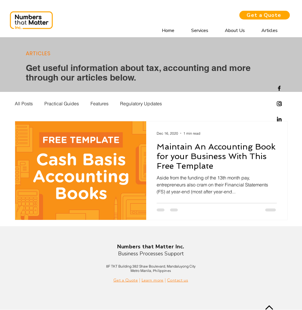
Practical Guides (61, 103)
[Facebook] (279, 88)
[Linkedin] (279, 119)
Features (99, 103)
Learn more (153, 280)
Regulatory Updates (141, 103)
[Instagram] (279, 103)
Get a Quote (125, 280)
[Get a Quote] (264, 15)
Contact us (177, 280)
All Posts (24, 103)
